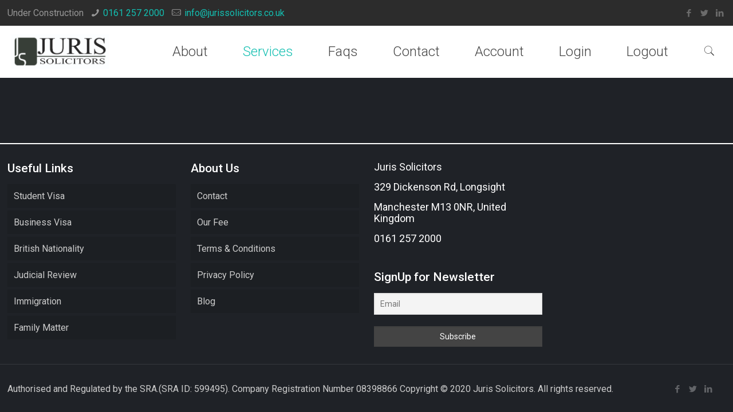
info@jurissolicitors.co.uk (234, 12)
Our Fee (212, 222)
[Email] (458, 304)
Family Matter (41, 327)
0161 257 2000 (133, 12)
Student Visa (39, 196)
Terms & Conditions (236, 248)
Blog (206, 301)
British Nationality (49, 248)
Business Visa (43, 222)
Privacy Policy (225, 275)
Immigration (37, 301)
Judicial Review (45, 275)
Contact (212, 196)
